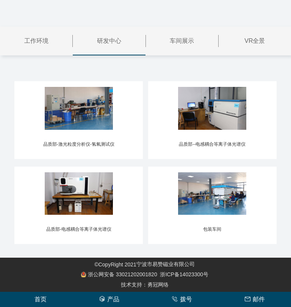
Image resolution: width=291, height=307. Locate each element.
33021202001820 (120, 274)
